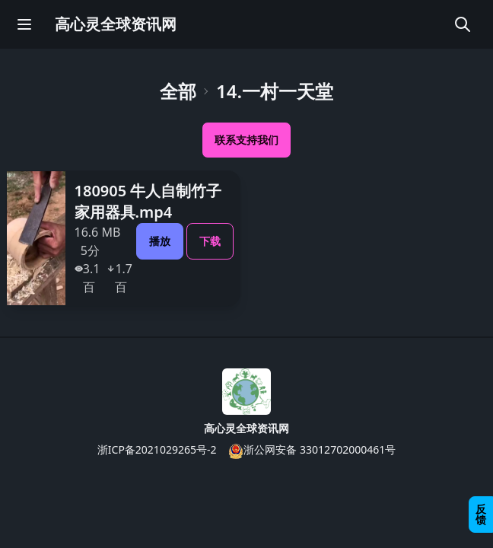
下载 (210, 241)
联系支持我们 (246, 139)
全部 (178, 91)
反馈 (481, 514)
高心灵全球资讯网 (116, 24)
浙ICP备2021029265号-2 (157, 449)
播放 (159, 241)
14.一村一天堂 (274, 91)
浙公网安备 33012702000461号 (312, 450)
